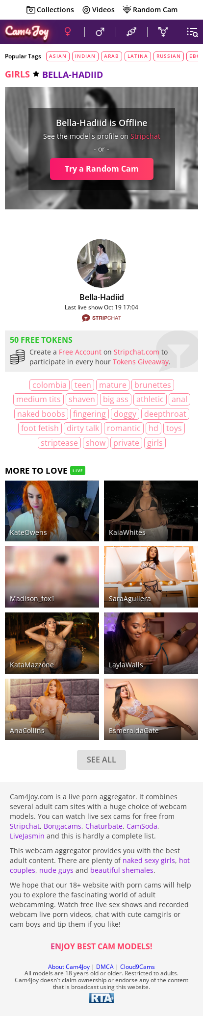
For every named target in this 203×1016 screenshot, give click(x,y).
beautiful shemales (121, 870)
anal (179, 399)
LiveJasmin (27, 835)
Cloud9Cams (137, 967)
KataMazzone (32, 664)
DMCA (105, 967)
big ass (115, 399)
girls (17, 74)
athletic (150, 399)
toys (174, 428)
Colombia (49, 385)
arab (111, 55)
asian (58, 55)
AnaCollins (27, 730)
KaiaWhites (127, 532)
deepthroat (165, 413)
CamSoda (142, 826)
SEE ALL (101, 759)
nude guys (56, 870)
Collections (50, 10)
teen (83, 385)
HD (153, 428)
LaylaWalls (126, 664)
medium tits (38, 399)
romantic (124, 428)
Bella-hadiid (101, 297)
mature (113, 385)
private (126, 442)
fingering (89, 413)
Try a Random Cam (102, 168)
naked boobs (41, 413)
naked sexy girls (149, 860)
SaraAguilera (130, 598)
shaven (82, 399)
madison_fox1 (32, 598)
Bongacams (62, 826)
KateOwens (28, 532)
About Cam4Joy (69, 967)
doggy (125, 413)
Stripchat (25, 826)
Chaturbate (104, 826)
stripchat (145, 136)
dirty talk (83, 428)
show (95, 442)
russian (168, 55)
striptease (59, 442)
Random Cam (150, 10)
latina (137, 55)
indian (85, 55)
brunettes (152, 385)
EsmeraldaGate (134, 730)
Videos (98, 10)
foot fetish (40, 428)
